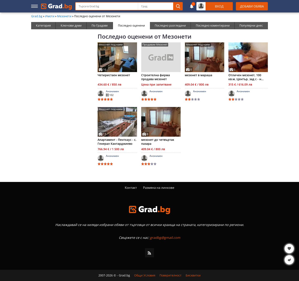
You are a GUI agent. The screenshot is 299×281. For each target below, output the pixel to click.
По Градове (100, 25)
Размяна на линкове (158, 187)
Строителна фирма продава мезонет (155, 77)
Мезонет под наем (111, 44)
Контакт (131, 187)
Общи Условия (144, 275)
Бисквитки (193, 275)
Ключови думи (71, 25)
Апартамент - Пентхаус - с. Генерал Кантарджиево (117, 142)
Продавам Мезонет (154, 44)
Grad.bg (36, 16)
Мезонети (64, 16)
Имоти (49, 16)
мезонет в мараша (198, 75)
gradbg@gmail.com (165, 237)
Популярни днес (251, 25)
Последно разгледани (170, 25)
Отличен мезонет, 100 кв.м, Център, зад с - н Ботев (244, 77)
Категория (43, 25)
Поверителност (170, 275)
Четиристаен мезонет (114, 75)
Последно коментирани (213, 25)
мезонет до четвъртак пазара (157, 142)
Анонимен (112, 91)
